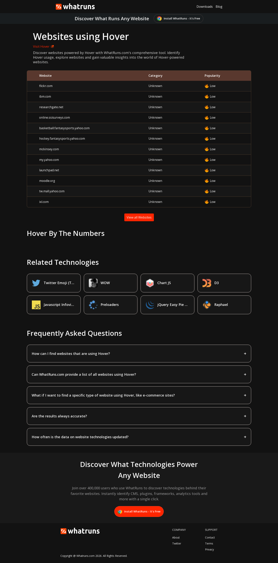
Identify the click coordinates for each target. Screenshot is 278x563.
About (176, 537)
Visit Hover (43, 46)
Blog (219, 6)
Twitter (176, 543)
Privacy (209, 549)
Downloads (205, 6)
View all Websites (139, 217)
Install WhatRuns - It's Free (178, 18)
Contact (210, 537)
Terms (209, 543)
